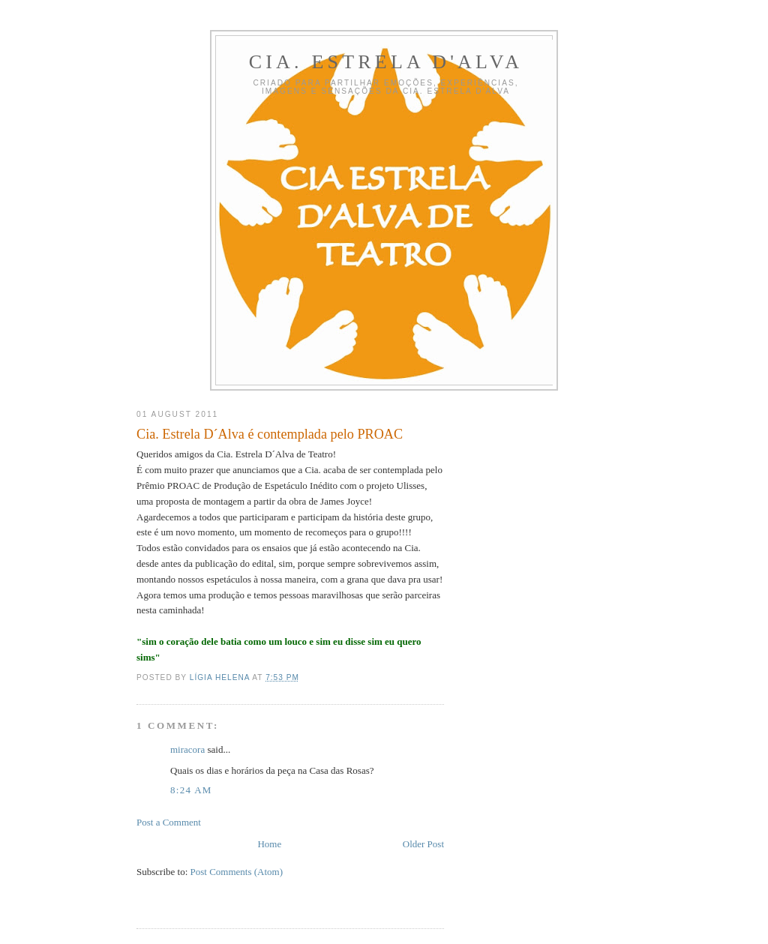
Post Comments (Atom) (237, 871)
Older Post (423, 844)
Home (269, 844)
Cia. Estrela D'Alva (386, 62)
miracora (187, 749)
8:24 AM (191, 790)
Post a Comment (168, 822)
